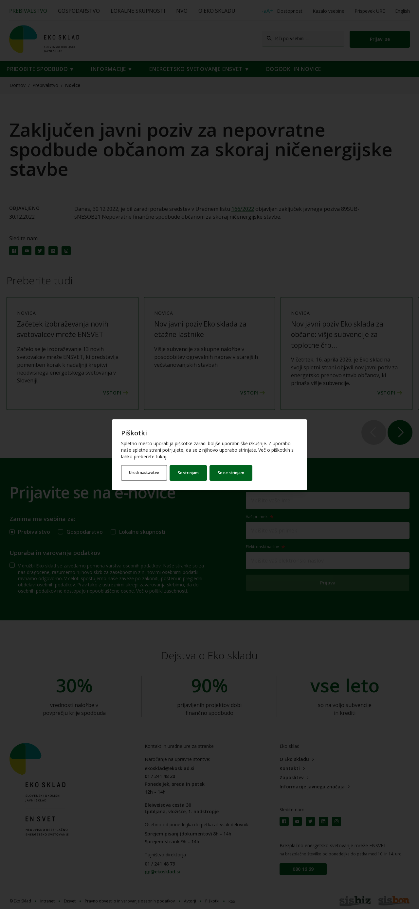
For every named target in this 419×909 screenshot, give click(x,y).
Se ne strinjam (231, 473)
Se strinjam (188, 473)
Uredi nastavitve (144, 473)
